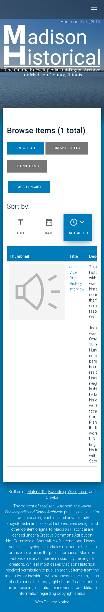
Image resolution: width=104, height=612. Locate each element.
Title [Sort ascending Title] (21, 224)
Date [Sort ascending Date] (49, 224)
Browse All (26, 148)
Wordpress (77, 491)
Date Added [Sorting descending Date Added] (78, 224)
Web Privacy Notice (52, 602)
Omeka (52, 497)
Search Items (27, 166)
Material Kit (37, 491)
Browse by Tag (67, 148)
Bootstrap (57, 491)
